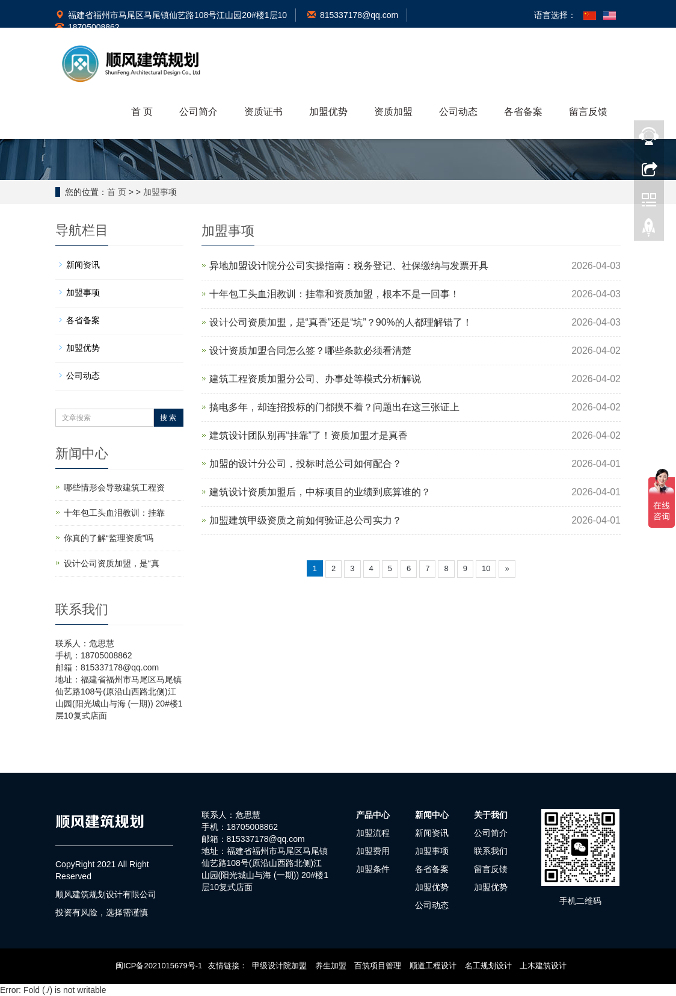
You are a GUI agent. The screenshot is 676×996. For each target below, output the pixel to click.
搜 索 (168, 417)
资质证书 (263, 112)
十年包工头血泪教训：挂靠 (114, 513)
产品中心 (373, 815)
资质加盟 (393, 112)
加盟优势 (328, 112)
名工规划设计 (488, 965)
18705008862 (87, 27)
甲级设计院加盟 (279, 965)
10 (486, 568)
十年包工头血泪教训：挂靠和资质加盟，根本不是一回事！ (334, 294)
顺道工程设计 (433, 965)
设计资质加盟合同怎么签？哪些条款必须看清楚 (310, 350)
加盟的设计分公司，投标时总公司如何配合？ (305, 464)
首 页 (142, 112)
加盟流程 (373, 833)
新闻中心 (432, 815)
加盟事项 (160, 192)
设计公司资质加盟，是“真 (111, 563)
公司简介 (198, 112)
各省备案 (523, 112)
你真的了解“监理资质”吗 (108, 538)
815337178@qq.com (352, 15)
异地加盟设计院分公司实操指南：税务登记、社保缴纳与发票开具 (348, 266)
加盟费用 (373, 851)
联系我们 (491, 851)
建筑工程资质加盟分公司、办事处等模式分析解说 (315, 379)
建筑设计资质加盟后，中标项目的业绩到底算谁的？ (320, 492)
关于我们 (491, 815)
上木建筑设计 (543, 965)
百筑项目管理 (377, 965)
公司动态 (458, 112)
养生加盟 (330, 965)
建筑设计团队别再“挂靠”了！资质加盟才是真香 (308, 435)
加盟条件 (373, 869)
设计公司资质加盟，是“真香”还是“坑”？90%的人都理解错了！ (340, 322)
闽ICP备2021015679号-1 (159, 965)
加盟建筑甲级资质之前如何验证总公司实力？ (305, 520)
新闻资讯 (83, 265)
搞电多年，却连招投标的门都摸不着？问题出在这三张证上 (334, 407)
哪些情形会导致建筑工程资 (114, 487)
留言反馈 (588, 112)
